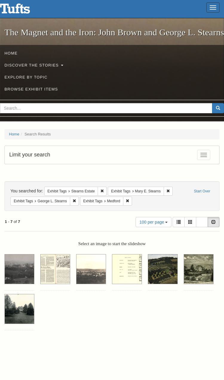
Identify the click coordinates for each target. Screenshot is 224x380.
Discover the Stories (33, 65)
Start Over (202, 191)
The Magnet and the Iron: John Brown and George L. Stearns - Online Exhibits (22, 10)
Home (11, 53)
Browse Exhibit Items (31, 89)
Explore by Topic (25, 77)
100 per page (153, 222)
